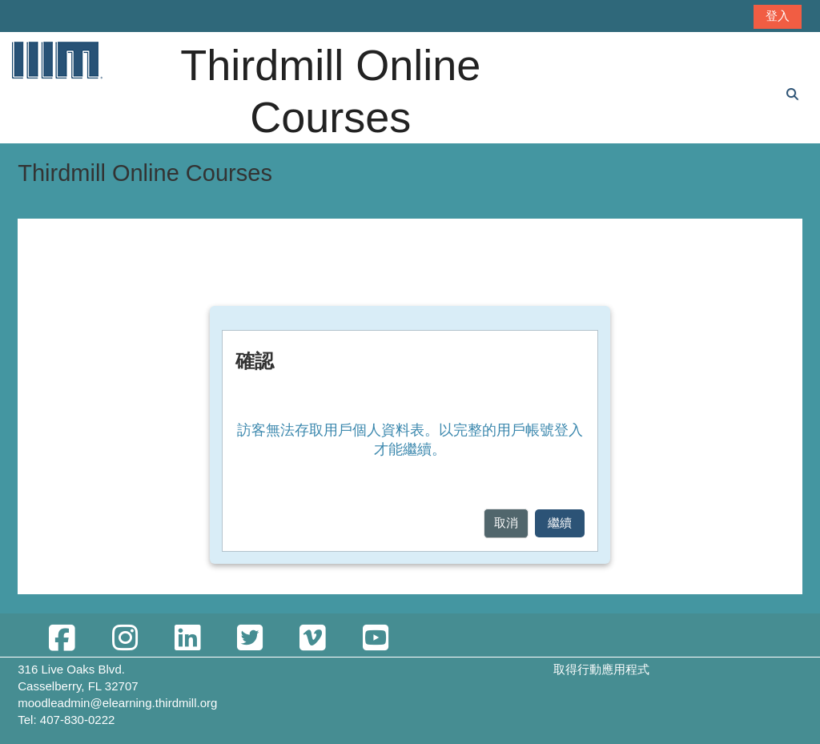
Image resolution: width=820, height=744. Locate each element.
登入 (778, 15)
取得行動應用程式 (601, 669)
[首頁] (56, 59)
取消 (506, 522)
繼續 (560, 522)
